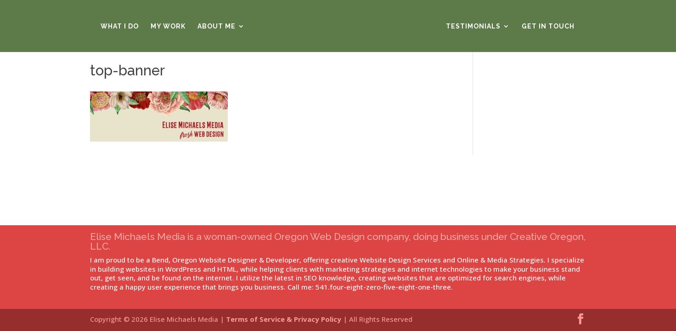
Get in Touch (548, 26)
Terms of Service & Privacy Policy (283, 319)
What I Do (120, 26)
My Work (168, 26)
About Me (216, 26)
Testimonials (473, 26)
